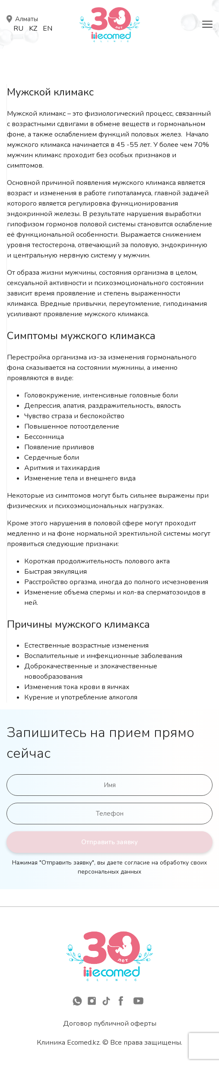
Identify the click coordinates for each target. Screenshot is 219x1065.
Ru (18, 28)
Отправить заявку (109, 842)
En (47, 28)
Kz (33, 28)
